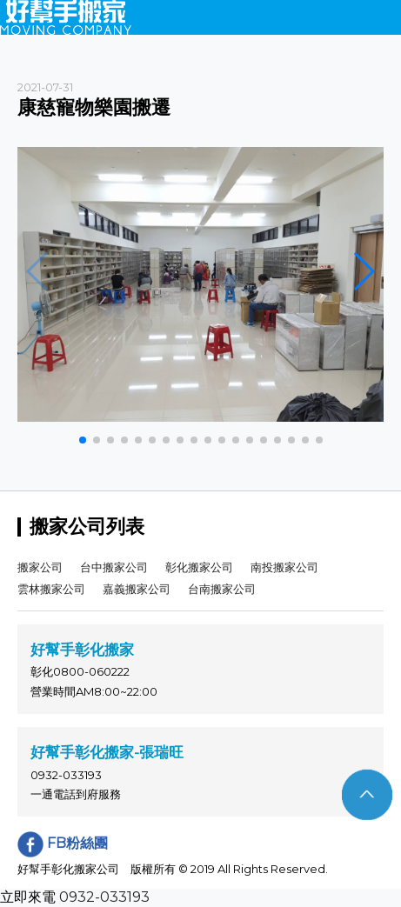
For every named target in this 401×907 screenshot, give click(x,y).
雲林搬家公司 (51, 589)
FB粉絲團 (62, 843)
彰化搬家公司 (199, 567)
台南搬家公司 (222, 589)
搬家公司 (40, 567)
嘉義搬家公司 (136, 589)
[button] (82, 440)
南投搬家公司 (284, 567)
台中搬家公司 (114, 567)
